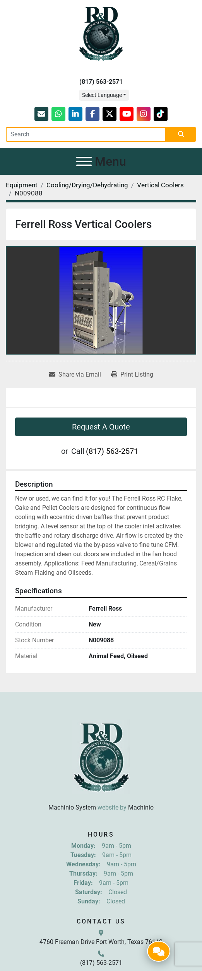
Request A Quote (101, 426)
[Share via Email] (75, 374)
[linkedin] (75, 114)
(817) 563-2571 (101, 81)
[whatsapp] (58, 114)
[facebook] (92, 114)
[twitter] (109, 114)
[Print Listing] (132, 374)
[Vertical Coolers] (160, 185)
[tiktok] (161, 114)
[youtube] (127, 114)
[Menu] (84, 161)
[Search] (86, 134)
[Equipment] (22, 185)
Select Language (102, 95)
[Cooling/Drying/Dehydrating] (87, 185)
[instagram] (144, 114)
